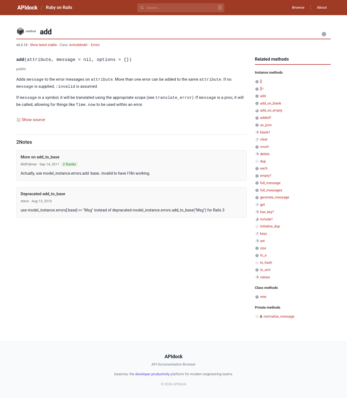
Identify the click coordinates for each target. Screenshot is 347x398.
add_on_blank (270, 103)
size (263, 248)
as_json (266, 125)
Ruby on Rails (59, 7)
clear (264, 139)
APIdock (27, 7)
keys (263, 233)
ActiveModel (78, 45)
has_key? (267, 212)
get (262, 205)
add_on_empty (271, 110)
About (321, 7)
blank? (265, 132)
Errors (95, 45)
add (263, 96)
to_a (263, 255)
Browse (296, 7)
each (263, 168)
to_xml (265, 270)
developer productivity (152, 374)
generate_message (274, 197)
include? (266, 219)
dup (263, 161)
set (262, 241)
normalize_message (279, 316)
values (265, 277)
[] (261, 81)
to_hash (266, 262)
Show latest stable (43, 45)
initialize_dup (270, 226)
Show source (33, 118)
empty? (265, 176)
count (264, 147)
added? (265, 118)
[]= (262, 89)
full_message (270, 183)
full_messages (271, 190)
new (263, 297)
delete (264, 154)
